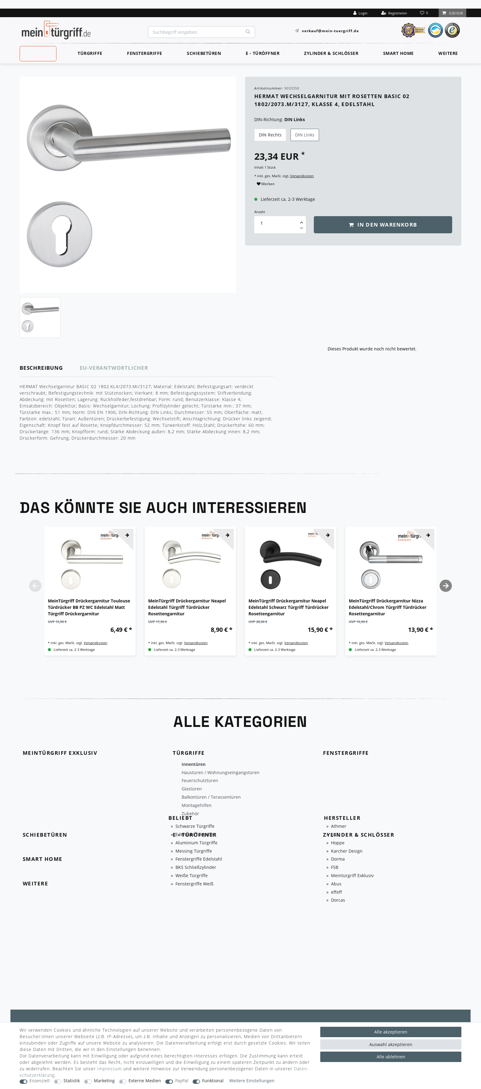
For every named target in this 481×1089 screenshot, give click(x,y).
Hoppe (337, 843)
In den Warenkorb (383, 224)
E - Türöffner (263, 53)
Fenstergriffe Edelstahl (198, 859)
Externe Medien (145, 1080)
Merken (266, 183)
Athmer (338, 826)
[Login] (360, 13)
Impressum (109, 1069)
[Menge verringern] (301, 229)
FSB (334, 867)
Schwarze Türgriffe (194, 826)
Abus (336, 884)
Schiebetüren (204, 53)
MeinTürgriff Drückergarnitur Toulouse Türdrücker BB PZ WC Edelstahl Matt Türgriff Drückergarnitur (89, 607)
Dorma (338, 859)
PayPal (181, 1080)
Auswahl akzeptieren (390, 1044)
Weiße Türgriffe (191, 875)
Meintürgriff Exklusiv (352, 875)
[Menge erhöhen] (301, 220)
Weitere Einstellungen (252, 1080)
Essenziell (39, 1080)
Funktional (213, 1080)
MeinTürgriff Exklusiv (37, 52)
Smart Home (398, 53)
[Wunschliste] (425, 13)
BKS (335, 834)
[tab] (50, 368)
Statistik (71, 1080)
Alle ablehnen (391, 1057)
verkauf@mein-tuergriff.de (330, 30)
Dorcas (338, 900)
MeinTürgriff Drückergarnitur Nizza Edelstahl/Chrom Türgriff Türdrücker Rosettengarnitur (387, 607)
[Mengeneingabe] (261, 223)
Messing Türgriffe (193, 851)
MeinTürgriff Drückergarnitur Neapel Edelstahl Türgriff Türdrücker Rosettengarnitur (187, 607)
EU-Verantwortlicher (114, 367)
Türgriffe (90, 53)
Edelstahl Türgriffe (194, 834)
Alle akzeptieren (390, 1032)
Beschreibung (41, 367)
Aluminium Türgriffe (196, 843)
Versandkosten (301, 176)
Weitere (448, 53)
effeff (336, 892)
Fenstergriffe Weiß (194, 884)
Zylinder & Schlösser (331, 53)
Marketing (104, 1080)
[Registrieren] (394, 13)
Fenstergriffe (144, 53)
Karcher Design (347, 851)
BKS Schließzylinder (195, 867)
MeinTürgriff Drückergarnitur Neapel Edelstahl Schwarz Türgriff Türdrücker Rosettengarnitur (288, 607)
